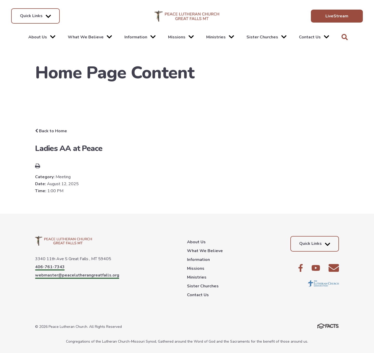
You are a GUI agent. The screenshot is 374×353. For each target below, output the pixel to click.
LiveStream (336, 16)
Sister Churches (266, 37)
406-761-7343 (50, 267)
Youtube (315, 268)
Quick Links (35, 16)
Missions (181, 37)
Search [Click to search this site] (345, 37)
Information (140, 37)
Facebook (300, 268)
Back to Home (51, 131)
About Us (41, 37)
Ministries (220, 37)
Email (334, 268)
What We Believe (90, 37)
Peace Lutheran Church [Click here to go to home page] (187, 16)
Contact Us (314, 37)
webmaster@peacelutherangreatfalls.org (77, 275)
